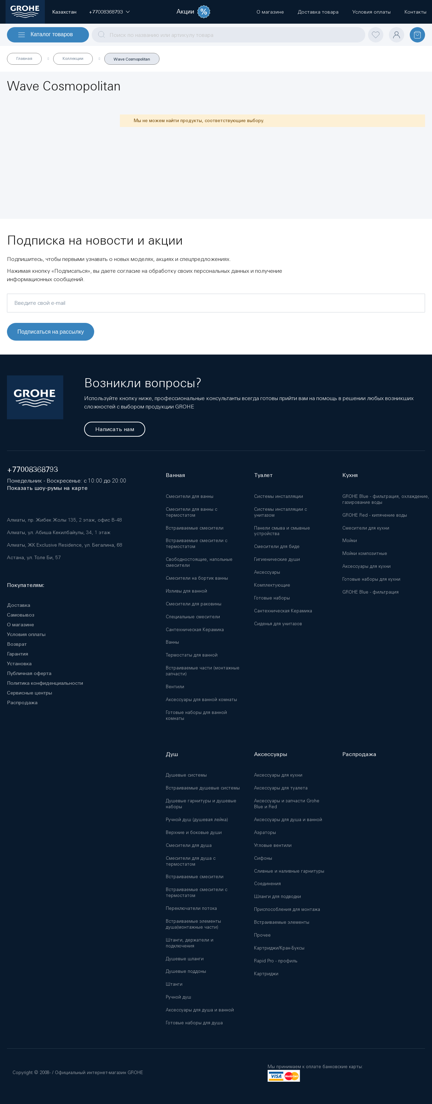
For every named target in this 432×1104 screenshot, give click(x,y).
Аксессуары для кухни (366, 566)
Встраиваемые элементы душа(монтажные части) (193, 924)
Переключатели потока (191, 908)
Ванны (172, 642)
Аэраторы (265, 832)
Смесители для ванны (189, 496)
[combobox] (228, 34)
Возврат (17, 644)
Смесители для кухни (365, 528)
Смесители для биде (277, 546)
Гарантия (17, 654)
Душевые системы (186, 775)
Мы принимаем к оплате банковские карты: (315, 1066)
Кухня (350, 475)
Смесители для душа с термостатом (190, 861)
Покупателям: (25, 585)
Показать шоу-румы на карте (47, 488)
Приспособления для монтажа (287, 909)
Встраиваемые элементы (281, 922)
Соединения (267, 883)
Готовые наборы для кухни (371, 579)
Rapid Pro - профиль (275, 960)
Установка (19, 663)
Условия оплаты (26, 634)
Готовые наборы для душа (194, 1022)
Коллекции (73, 58)
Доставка (18, 605)
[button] (106, 11)
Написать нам (114, 429)
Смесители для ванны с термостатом (191, 512)
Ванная (175, 475)
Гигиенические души (277, 559)
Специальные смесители (193, 616)
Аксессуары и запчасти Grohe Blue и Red (286, 803)
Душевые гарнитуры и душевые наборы (201, 803)
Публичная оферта (29, 673)
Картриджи (266, 973)
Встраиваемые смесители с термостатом (196, 543)
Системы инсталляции (278, 496)
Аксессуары (267, 572)
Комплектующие (272, 585)
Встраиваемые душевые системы (203, 788)
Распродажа (22, 702)
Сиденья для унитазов (278, 623)
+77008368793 (32, 469)
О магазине (20, 624)
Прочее (262, 935)
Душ (172, 754)
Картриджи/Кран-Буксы (279, 948)
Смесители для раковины (193, 603)
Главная (24, 58)
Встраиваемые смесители (194, 528)
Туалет (263, 475)
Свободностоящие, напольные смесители (199, 562)
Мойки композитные (364, 553)
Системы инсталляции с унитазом (280, 512)
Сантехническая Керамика (195, 629)
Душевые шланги (185, 958)
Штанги (174, 984)
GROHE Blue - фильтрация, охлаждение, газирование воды (385, 499)
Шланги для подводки (277, 896)
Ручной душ (178, 997)
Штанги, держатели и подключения (189, 942)
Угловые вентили (273, 845)
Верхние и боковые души (194, 832)
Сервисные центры (29, 693)
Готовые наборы (272, 598)
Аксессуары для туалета (281, 788)
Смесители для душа (189, 845)
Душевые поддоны (186, 971)
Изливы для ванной (186, 591)
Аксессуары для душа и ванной (200, 1009)
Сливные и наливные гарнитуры (289, 871)
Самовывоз (20, 615)
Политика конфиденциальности (45, 683)
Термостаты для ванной (192, 655)
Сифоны (263, 858)
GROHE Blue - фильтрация (370, 592)
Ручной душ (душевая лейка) (197, 819)
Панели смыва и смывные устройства (282, 531)
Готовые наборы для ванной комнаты (196, 715)
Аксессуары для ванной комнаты (201, 699)
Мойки (349, 540)
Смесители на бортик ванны (197, 578)
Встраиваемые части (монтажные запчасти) (202, 670)
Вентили (175, 686)
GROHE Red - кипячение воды (374, 515)
